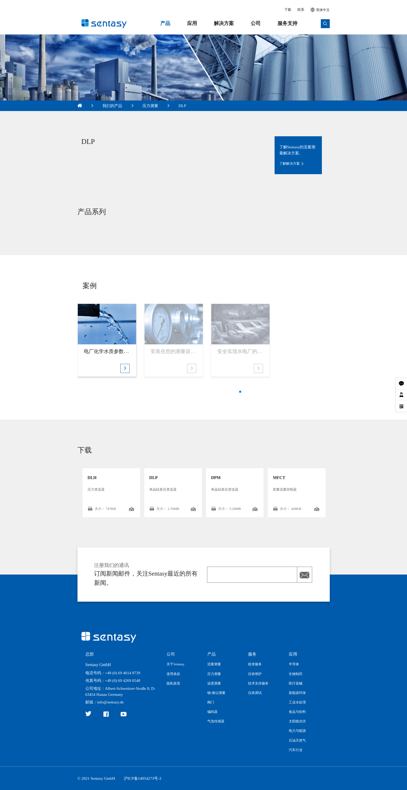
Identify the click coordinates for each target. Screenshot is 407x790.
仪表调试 (255, 693)
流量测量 (214, 664)
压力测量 (150, 105)
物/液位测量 (216, 693)
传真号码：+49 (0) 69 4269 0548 (112, 680)
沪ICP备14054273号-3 (142, 778)
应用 (192, 23)
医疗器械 (295, 683)
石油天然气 (297, 740)
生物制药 (295, 674)
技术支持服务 (258, 683)
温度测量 (214, 683)
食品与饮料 (297, 712)
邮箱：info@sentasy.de (104, 702)
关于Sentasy (175, 664)
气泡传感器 (215, 721)
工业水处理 (297, 702)
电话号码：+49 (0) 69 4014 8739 (112, 673)
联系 (300, 10)
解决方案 (224, 23)
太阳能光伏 (297, 721)
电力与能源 (297, 731)
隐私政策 (173, 683)
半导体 (294, 664)
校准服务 (255, 664)
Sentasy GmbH (98, 664)
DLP (182, 105)
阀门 (210, 702)
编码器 (212, 712)
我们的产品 (112, 105)
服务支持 (287, 23)
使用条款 (173, 674)
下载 (287, 10)
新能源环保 (297, 693)
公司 (256, 23)
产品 (165, 23)
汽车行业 (295, 750)
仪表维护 (255, 674)
